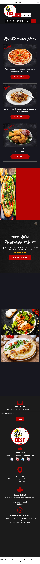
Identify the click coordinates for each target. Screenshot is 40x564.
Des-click (27, 560)
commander (20, 77)
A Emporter (26, 15)
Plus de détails (20, 257)
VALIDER (20, 419)
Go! (33, 21)
